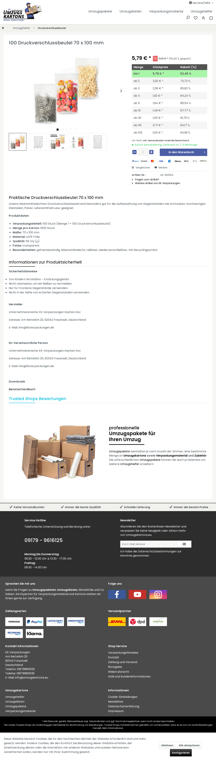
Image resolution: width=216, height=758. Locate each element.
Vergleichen (141, 167)
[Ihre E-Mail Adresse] (148, 544)
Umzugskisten (14, 702)
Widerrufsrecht (118, 672)
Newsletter (115, 702)
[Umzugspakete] (100, 11)
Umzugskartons (134, 456)
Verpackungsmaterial (172, 456)
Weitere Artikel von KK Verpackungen (156, 183)
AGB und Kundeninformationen (129, 676)
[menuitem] (183, 3)
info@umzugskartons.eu (31, 678)
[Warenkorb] (211, 17)
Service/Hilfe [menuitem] (200, 3)
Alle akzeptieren (189, 745)
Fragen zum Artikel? (145, 179)
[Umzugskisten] (130, 11)
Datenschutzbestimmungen (157, 551)
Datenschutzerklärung (123, 706)
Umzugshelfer (129, 464)
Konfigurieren (181, 752)
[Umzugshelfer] (201, 11)
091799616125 (26, 669)
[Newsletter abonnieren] (184, 544)
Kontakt (113, 657)
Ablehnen (167, 745)
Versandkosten (97, 721)
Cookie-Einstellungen (122, 697)
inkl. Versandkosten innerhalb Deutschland (166, 140)
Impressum (116, 711)
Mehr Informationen (112, 728)
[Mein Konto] (203, 17)
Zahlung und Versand (122, 662)
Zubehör (200, 456)
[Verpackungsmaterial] (166, 11)
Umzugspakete (119, 451)
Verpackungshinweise (123, 653)
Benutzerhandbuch (22, 389)
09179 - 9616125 (43, 540)
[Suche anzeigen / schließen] (188, 17)
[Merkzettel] (195, 17)
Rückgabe (115, 667)
